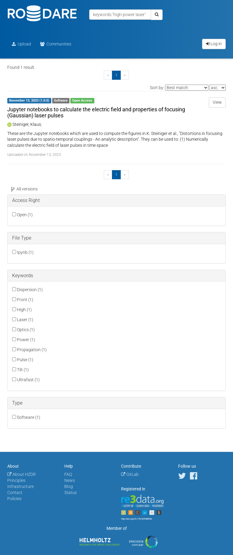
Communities (55, 44)
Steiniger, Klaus (26, 124)
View (217, 102)
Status (70, 492)
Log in (214, 43)
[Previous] (108, 75)
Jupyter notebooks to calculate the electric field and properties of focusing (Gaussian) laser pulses (96, 112)
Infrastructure (20, 486)
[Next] (124, 75)
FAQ (68, 474)
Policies (14, 498)
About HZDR (21, 474)
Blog (68, 486)
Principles (16, 480)
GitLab (130, 474)
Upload (21, 44)
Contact (14, 492)
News (69, 480)
